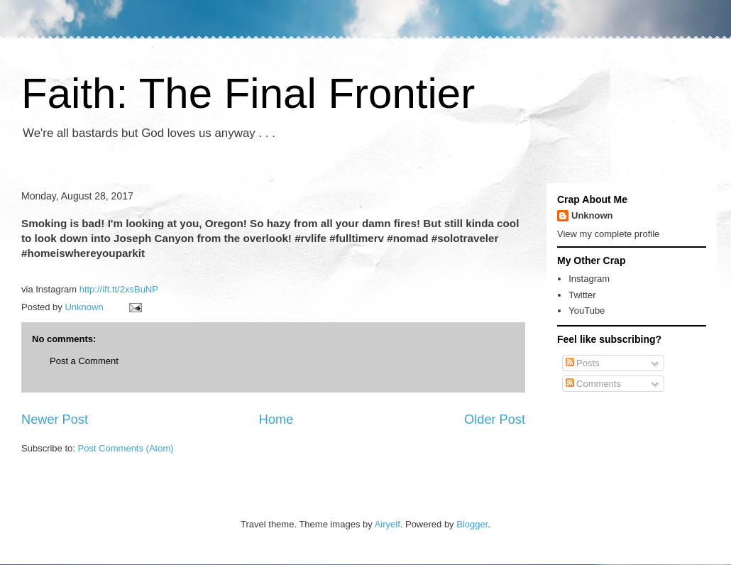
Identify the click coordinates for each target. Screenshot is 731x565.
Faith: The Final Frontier (248, 93)
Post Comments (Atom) (126, 448)
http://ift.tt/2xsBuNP (118, 289)
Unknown (592, 215)
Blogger (472, 524)
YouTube (586, 310)
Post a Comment (84, 361)
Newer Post (54, 419)
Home (276, 419)
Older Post (494, 419)
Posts (583, 363)
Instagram (589, 278)
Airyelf (387, 524)
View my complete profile (608, 234)
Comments (593, 383)
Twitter (581, 295)
